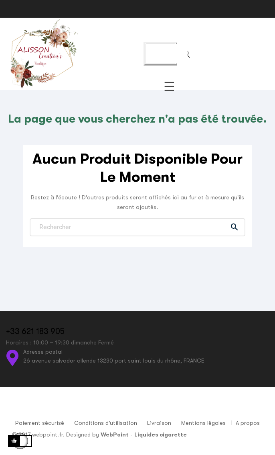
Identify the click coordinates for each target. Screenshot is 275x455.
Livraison (159, 423)
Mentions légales (203, 423)
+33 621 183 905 (35, 331)
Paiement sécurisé (39, 423)
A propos (248, 423)
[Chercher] (137, 227)
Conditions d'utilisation (105, 423)
